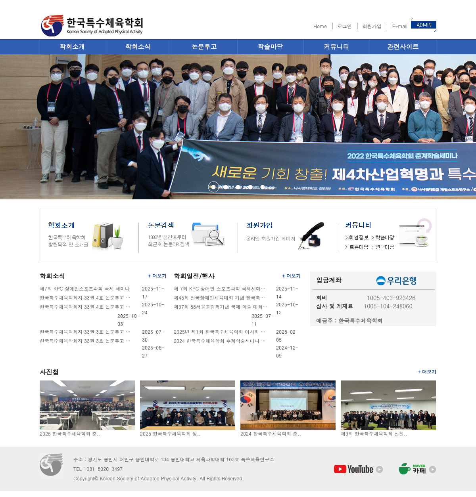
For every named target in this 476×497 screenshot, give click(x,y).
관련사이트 (403, 46)
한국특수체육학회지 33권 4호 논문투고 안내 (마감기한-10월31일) (87, 306)
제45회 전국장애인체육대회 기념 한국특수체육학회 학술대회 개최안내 (221, 297)
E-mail (399, 26)
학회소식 (138, 46)
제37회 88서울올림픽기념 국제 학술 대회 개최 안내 (221, 306)
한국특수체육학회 (115, 24)
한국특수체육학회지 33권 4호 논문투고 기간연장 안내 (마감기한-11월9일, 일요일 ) (87, 297)
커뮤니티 (336, 46)
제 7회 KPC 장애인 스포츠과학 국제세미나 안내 (221, 288)
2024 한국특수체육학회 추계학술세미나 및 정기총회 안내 (221, 340)
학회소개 (72, 46)
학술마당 (270, 46)
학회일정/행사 (194, 276)
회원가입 (372, 26)
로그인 (345, 26)
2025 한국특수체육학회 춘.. (70, 433)
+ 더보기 (157, 275)
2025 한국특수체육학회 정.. (170, 433)
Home (320, 26)
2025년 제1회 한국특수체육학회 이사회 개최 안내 (221, 331)
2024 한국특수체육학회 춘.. (270, 433)
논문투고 (204, 46)
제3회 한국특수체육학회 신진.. (374, 433)
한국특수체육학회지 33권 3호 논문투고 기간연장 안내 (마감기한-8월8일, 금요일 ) (87, 331)
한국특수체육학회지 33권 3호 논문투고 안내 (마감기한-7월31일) (87, 340)
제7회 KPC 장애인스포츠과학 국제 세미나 (85, 288)
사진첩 (49, 372)
